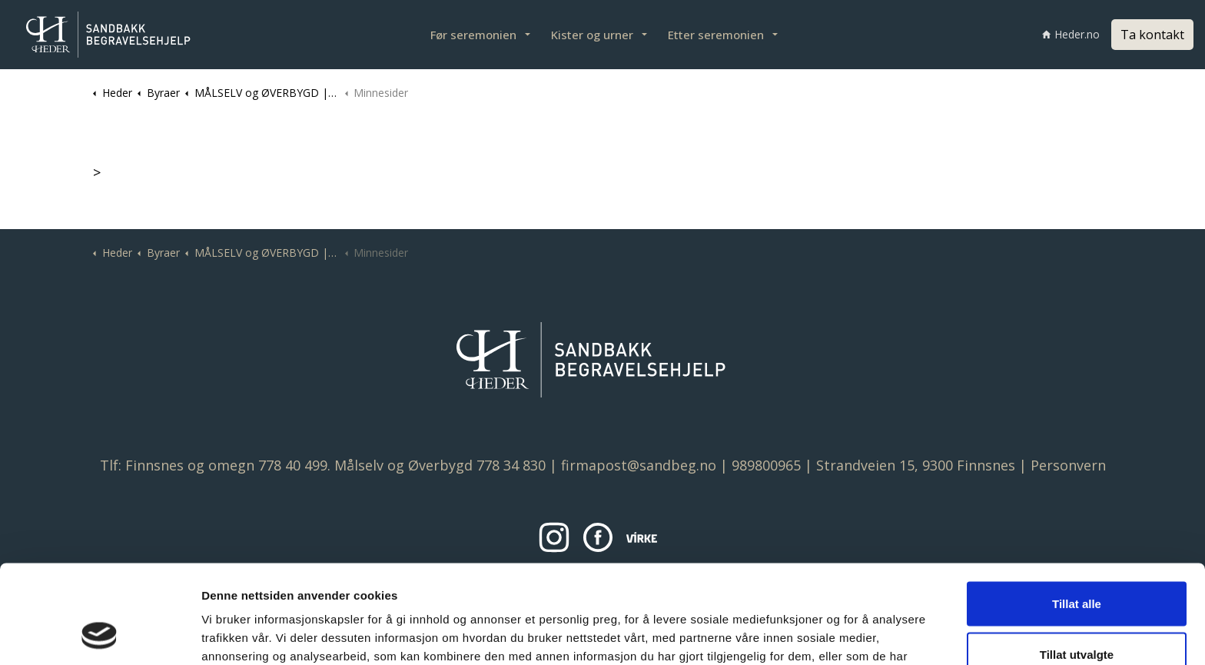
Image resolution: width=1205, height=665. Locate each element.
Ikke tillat (1076, 614)
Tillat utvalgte (1077, 564)
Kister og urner (592, 34)
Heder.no (1071, 34)
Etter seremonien (716, 34)
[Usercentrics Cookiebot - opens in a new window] (99, 635)
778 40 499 (292, 465)
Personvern (1068, 465)
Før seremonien (473, 34)
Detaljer (815, 634)
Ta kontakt (1152, 34)
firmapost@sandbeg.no (638, 465)
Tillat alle (1076, 513)
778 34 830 (511, 465)
